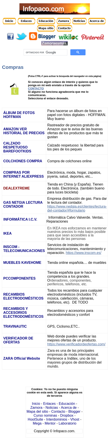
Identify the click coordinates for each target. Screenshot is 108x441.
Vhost (74, 419)
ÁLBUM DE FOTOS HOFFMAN (19, 115)
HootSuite (35, 419)
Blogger (74, 411)
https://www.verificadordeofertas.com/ (76, 344)
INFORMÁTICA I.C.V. (20, 219)
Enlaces (49, 403)
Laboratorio (67, 423)
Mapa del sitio (37, 411)
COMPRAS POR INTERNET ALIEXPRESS (24, 174)
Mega (37, 423)
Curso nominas (45, 415)
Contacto (58, 411)
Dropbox (66, 415)
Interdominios (56, 419)
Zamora (36, 407)
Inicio (36, 403)
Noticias (51, 407)
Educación (67, 403)
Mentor (50, 423)
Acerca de (69, 407)
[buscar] (45, 52)
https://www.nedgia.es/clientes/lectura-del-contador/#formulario (77, 208)
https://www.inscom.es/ (83, 253)
